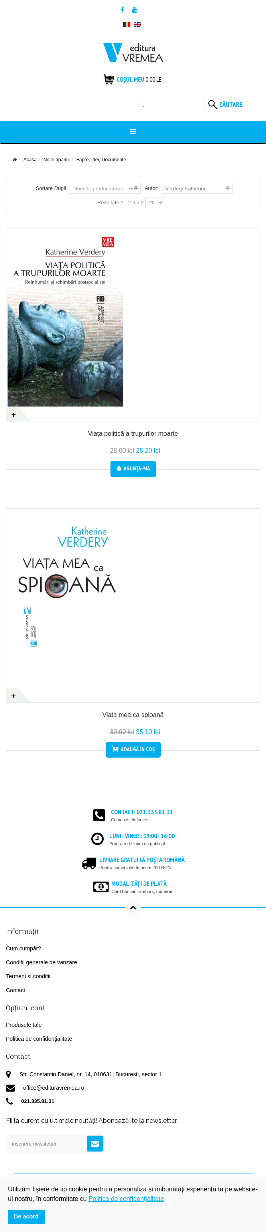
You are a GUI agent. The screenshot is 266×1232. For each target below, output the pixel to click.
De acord (26, 1216)
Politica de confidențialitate (39, 1039)
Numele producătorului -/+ (103, 189)
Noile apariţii (56, 160)
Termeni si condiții (28, 976)
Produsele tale (24, 1025)
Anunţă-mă (133, 468)
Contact (15, 990)
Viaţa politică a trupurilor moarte (133, 433)
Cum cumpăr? (23, 948)
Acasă (30, 160)
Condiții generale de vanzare (41, 962)
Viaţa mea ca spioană (133, 714)
